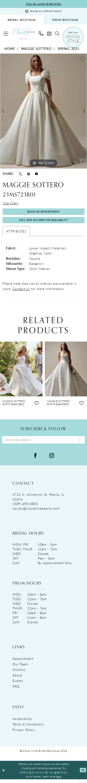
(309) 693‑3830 (25, 507)
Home (9, 49)
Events (18, 684)
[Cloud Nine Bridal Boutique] (24, 35)
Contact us (21, 291)
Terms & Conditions (28, 728)
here (58, 780)
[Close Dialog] (4, 774)
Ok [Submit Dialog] (82, 774)
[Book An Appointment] (43, 12)
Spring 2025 (68, 49)
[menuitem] (22, 20)
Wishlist (19, 673)
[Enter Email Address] (43, 443)
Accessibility (22, 722)
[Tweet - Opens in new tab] (20, 175)
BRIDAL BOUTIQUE (22, 21)
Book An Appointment (43, 214)
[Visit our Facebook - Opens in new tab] (35, 459)
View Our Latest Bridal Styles (43, 4)
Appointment (23, 662)
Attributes (16, 234)
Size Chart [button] (11, 204)
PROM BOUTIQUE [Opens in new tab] (65, 21)
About (17, 679)
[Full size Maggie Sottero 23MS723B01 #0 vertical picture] (43, 112)
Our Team (20, 668)
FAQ (16, 690)
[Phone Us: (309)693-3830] (41, 34)
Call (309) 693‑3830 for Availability (43, 223)
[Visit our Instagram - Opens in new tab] (51, 459)
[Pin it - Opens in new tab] (28, 175)
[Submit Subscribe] (79, 443)
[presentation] (21, 372)
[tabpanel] (43, 112)
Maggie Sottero (36, 49)
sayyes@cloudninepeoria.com (36, 512)
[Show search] (57, 35)
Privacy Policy (24, 733)
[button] (6, 34)
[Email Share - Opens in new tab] (36, 175)
